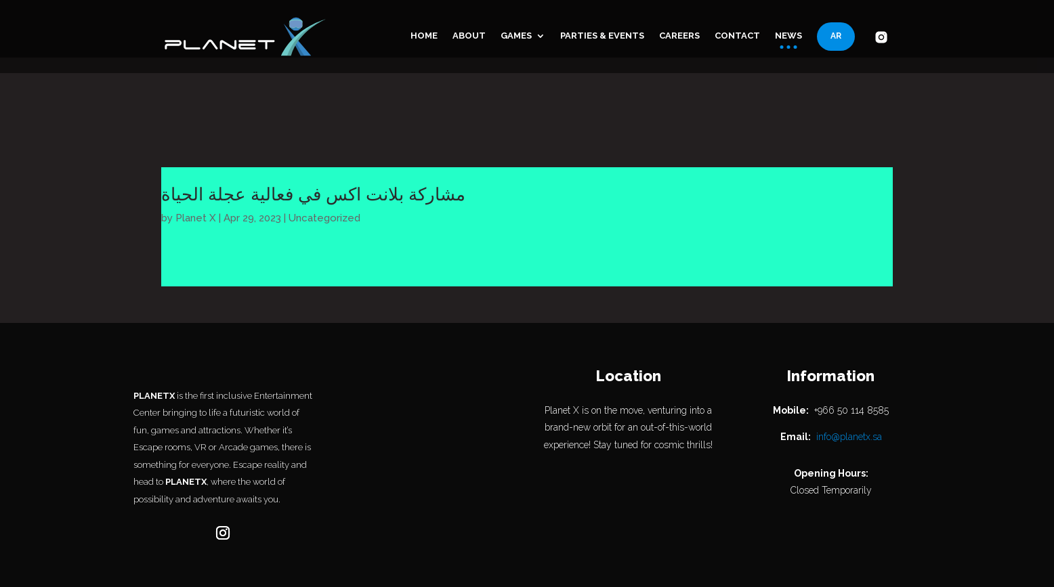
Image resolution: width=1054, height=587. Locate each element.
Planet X (195, 160)
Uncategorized (324, 160)
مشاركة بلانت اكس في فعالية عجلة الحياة (313, 137)
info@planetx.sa (849, 379)
